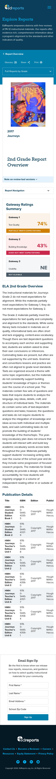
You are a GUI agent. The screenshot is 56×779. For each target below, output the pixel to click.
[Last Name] (28, 693)
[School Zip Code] (28, 709)
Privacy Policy (45, 753)
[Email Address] (28, 701)
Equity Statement (26, 753)
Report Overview (14, 54)
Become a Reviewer (29, 749)
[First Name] (28, 685)
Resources (8, 753)
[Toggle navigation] (49, 7)
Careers (47, 749)
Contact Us (9, 749)
